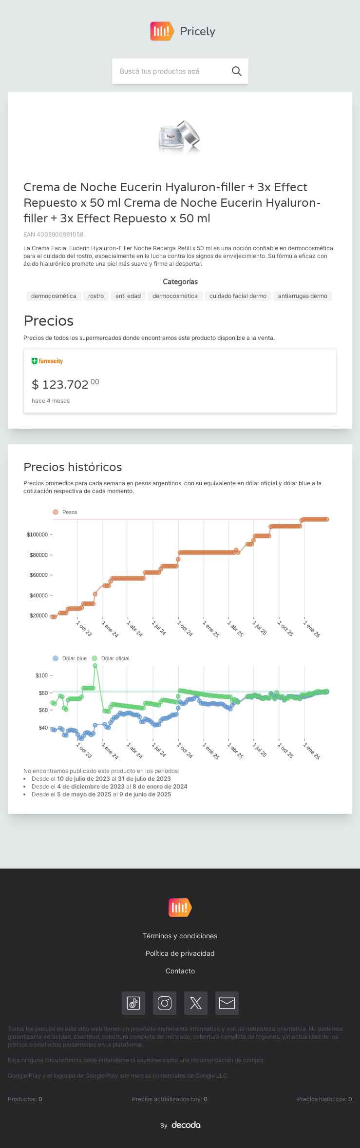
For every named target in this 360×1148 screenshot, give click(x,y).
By (180, 1125)
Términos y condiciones (180, 935)
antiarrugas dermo (302, 295)
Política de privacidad (180, 953)
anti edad (128, 295)
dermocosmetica (175, 295)
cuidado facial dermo (237, 295)
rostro (96, 295)
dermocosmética (53, 295)
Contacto (180, 971)
